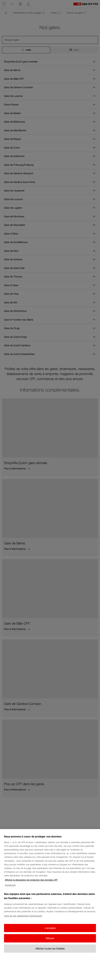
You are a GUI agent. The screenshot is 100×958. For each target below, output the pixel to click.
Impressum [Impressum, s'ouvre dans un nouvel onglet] (10, 888)
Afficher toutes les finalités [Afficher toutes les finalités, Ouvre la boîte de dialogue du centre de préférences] (50, 951)
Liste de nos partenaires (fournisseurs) (23, 918)
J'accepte (50, 930)
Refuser (50, 940)
